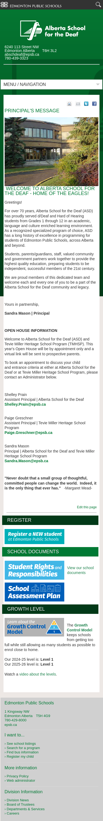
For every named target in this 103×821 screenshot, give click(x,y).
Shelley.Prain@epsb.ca (25, 404)
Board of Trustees (21, 804)
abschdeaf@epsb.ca (22, 54)
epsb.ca (11, 725)
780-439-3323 (16, 58)
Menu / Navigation (25, 84)
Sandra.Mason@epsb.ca (26, 461)
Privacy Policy (18, 776)
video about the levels (37, 674)
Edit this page (87, 507)
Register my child (20, 756)
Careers (13, 813)
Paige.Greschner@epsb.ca (28, 432)
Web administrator (21, 780)
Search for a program (23, 748)
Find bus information (23, 752)
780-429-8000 (15, 720)
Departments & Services (26, 809)
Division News (18, 800)
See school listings (21, 744)
